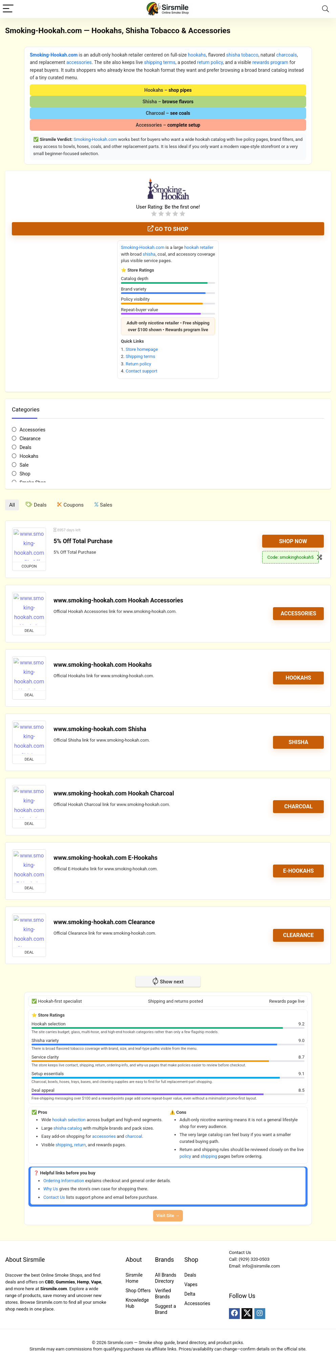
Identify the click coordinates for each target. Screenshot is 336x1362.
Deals (25, 447)
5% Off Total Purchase (83, 541)
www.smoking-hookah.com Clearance (104, 922)
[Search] (325, 9)
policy (185, 1156)
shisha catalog (68, 1128)
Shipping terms (140, 356)
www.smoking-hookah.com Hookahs (103, 664)
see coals (180, 113)
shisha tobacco (242, 55)
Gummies (65, 1281)
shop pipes (180, 90)
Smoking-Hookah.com (54, 55)
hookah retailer (198, 247)
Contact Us (54, 1197)
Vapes (190, 1284)
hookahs (197, 55)
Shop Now (293, 541)
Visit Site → (168, 1215)
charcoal (133, 1136)
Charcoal (298, 806)
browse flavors (177, 101)
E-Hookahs (298, 871)
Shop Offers (138, 1290)
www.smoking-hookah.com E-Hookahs (106, 857)
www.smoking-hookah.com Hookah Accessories (118, 600)
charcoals (286, 55)
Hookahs (29, 456)
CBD (49, 1281)
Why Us (50, 1188)
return (80, 1144)
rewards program (270, 62)
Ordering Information (63, 1180)
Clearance (30, 438)
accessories (79, 62)
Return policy (138, 363)
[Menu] (8, 9)
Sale (24, 465)
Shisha (298, 742)
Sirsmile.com (53, 1288)
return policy (210, 62)
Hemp (83, 1281)
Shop (25, 473)
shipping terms (159, 62)
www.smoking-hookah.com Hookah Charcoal (114, 793)
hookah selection (69, 1119)
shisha (149, 254)
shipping (64, 1144)
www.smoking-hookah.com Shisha (100, 729)
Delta (189, 1294)
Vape (96, 1281)
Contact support (142, 371)
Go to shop (168, 229)
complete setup (183, 125)
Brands (164, 1259)
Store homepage (142, 349)
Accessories (32, 429)
